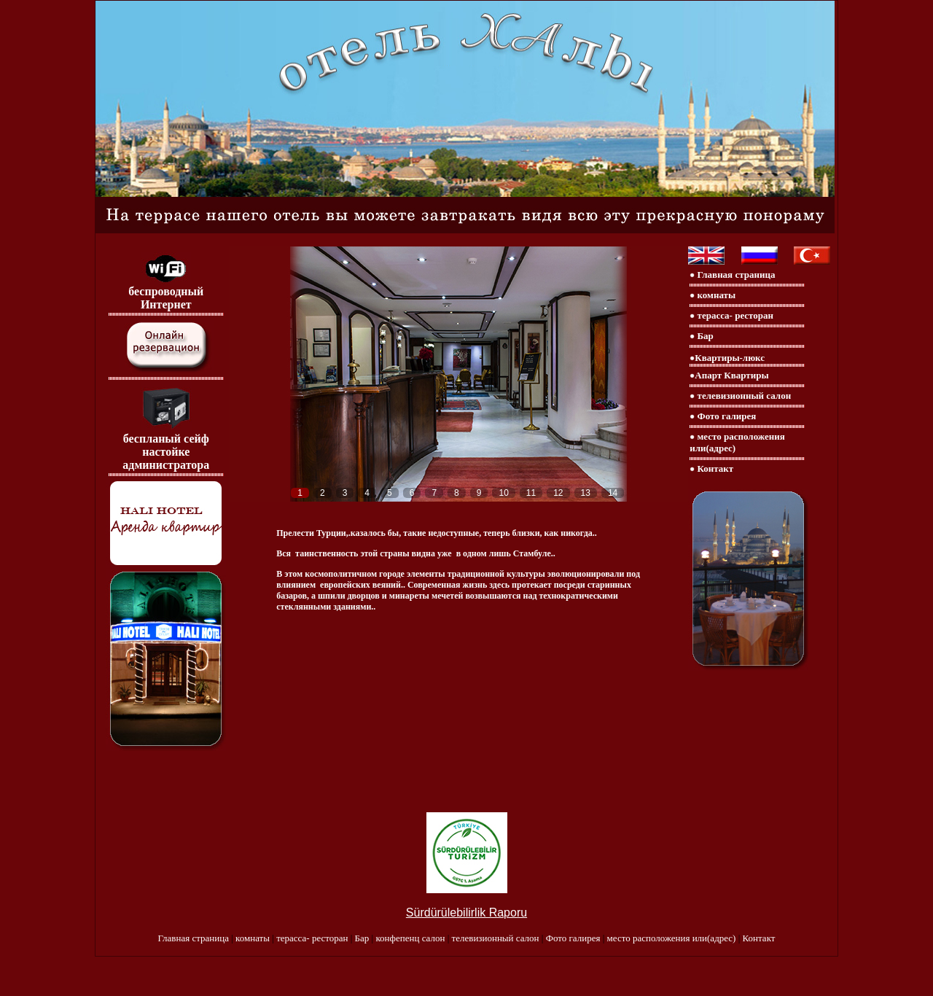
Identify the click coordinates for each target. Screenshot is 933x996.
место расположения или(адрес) (672, 938)
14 (612, 493)
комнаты (715, 294)
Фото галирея (725, 416)
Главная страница (735, 274)
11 (531, 493)
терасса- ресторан (734, 315)
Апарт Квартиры (731, 375)
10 (503, 493)
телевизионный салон (743, 395)
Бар (704, 335)
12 (558, 493)
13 (585, 493)
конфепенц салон (411, 938)
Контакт (716, 468)
